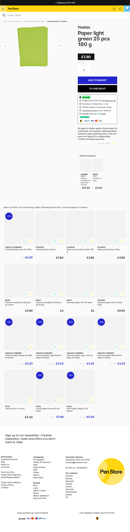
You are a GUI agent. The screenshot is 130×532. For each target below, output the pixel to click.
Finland (69, 484)
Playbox (84, 27)
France (69, 486)
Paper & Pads (39, 467)
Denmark (70, 481)
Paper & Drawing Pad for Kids (33, 21)
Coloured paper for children (57, 21)
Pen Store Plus (7, 472)
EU (67, 497)
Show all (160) (39, 498)
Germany (70, 489)
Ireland (69, 494)
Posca (36, 493)
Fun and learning (14, 21)
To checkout (97, 88)
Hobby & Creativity (42, 462)
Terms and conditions (11, 482)
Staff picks (38, 477)
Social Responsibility (10, 477)
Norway (69, 478)
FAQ (3, 462)
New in (36, 475)
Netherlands (71, 492)
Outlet (36, 472)
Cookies (5, 487)
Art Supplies (39, 459)
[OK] (65, 15)
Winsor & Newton (41, 495)
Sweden (69, 476)
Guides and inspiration (11, 474)
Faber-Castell (39, 490)
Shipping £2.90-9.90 (65, 2)
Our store (5, 467)
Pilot (35, 485)
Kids (4, 21)
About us (5, 464)
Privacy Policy (7, 485)
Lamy (35, 488)
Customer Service (9, 459)
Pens (35, 465)
